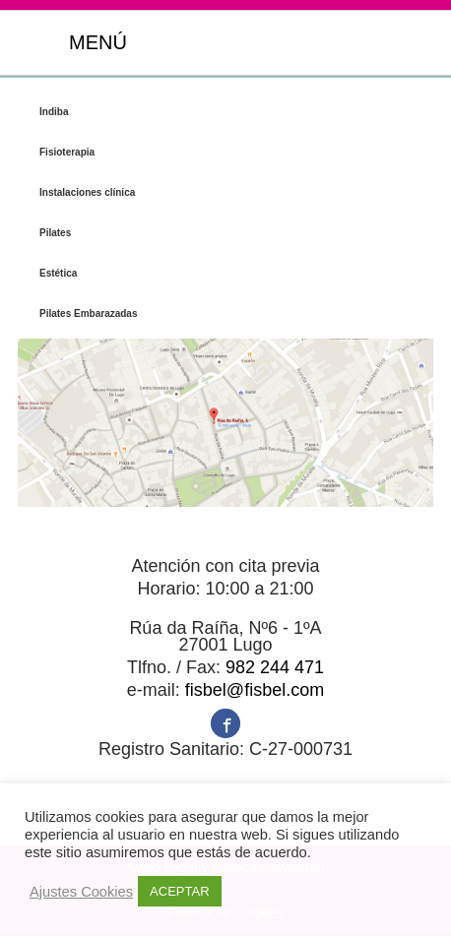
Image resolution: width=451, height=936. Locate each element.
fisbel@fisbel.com (254, 690)
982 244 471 (275, 667)
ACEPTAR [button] (179, 891)
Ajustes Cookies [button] (81, 892)
